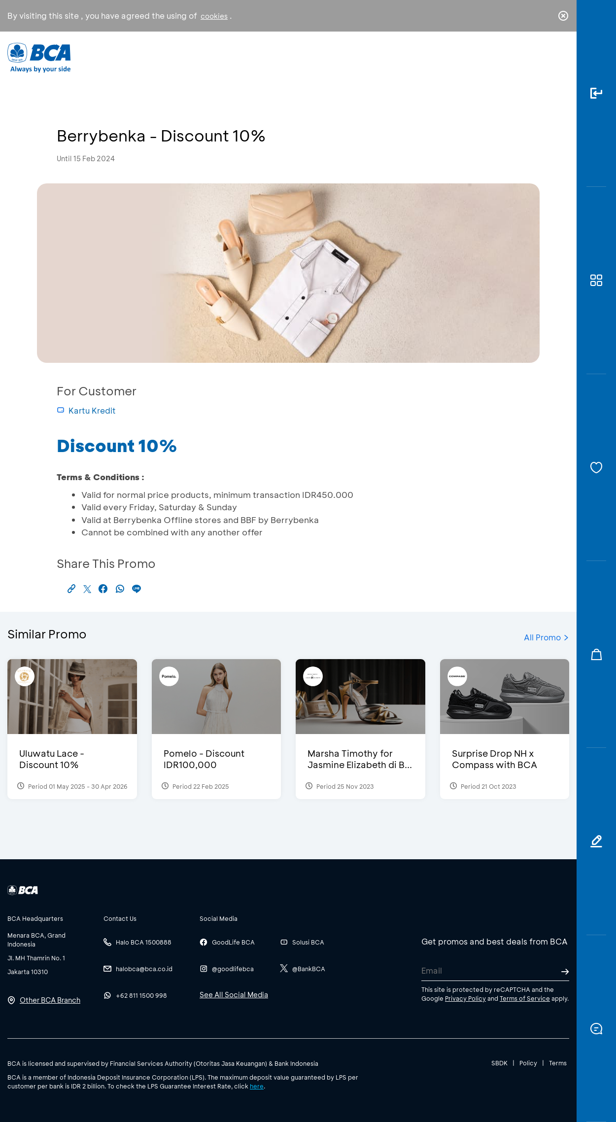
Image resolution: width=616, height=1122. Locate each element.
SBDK (499, 1063)
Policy (528, 1063)
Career (411, 57)
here (257, 1086)
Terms (558, 1063)
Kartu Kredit (86, 410)
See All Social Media (234, 994)
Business (275, 57)
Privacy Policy (465, 998)
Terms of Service (525, 998)
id (543, 58)
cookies (214, 16)
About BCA (345, 57)
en (560, 58)
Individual (209, 57)
